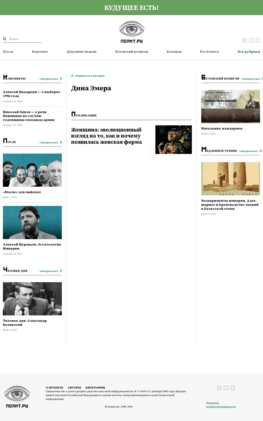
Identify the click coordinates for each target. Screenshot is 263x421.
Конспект (40, 51)
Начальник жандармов (221, 128)
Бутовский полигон (131, 51)
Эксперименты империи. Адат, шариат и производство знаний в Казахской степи (230, 204)
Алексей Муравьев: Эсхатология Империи (32, 246)
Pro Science (209, 51)
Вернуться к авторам (90, 76)
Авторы (74, 387)
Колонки (174, 51)
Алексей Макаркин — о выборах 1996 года (31, 94)
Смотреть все (49, 79)
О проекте (54, 387)
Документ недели (81, 51)
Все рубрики (249, 51)
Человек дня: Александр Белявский (25, 323)
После (8, 51)
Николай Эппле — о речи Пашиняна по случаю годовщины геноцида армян (29, 116)
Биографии (95, 387)
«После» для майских (22, 192)
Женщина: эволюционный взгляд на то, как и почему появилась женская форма (106, 136)
